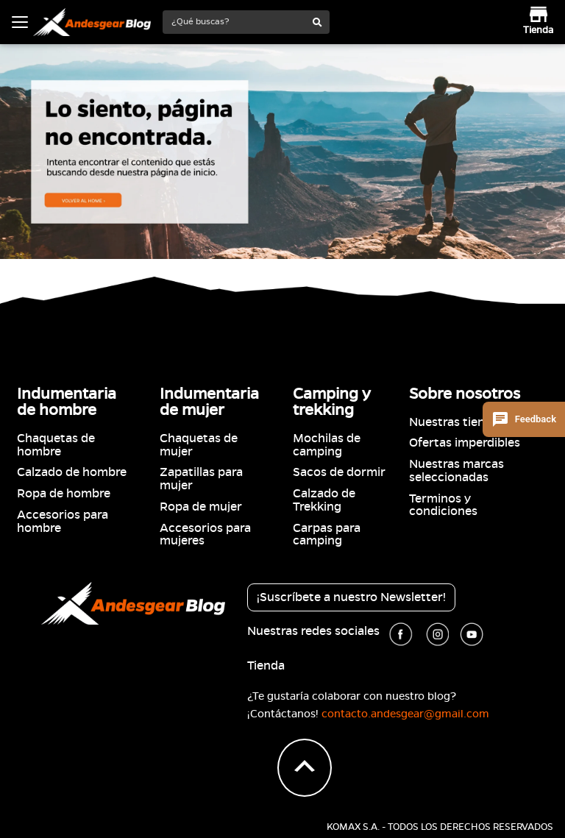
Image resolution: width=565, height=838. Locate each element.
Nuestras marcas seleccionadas (456, 471)
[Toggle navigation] (20, 22)
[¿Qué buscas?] (235, 21)
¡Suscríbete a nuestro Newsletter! (351, 597)
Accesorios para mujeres (205, 535)
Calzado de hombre (72, 472)
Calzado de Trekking (324, 500)
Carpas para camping (326, 535)
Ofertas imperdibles (464, 443)
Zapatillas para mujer (201, 479)
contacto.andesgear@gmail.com (405, 713)
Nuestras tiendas (457, 422)
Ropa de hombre (63, 493)
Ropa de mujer (201, 507)
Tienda (266, 665)
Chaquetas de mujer (199, 445)
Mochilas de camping (326, 445)
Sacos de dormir (339, 472)
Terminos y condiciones (443, 505)
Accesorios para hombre (62, 522)
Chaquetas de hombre (56, 445)
